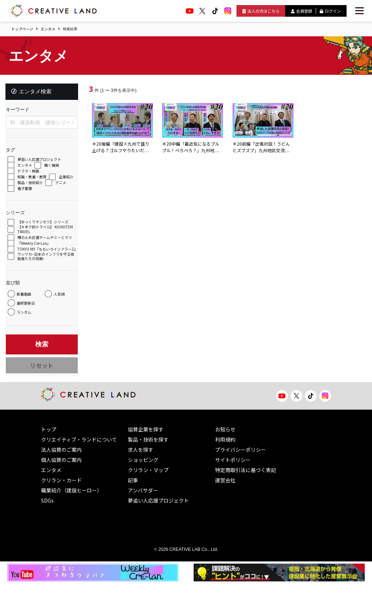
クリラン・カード (61, 497)
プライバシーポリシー (240, 467)
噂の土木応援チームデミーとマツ (46, 242)
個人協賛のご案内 (61, 477)
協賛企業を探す (145, 447)
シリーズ (18, 216)
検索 (42, 361)
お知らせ (225, 447)
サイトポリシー (233, 477)
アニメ (26, 192)
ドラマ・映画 (32, 174)
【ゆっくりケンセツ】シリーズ (46, 225)
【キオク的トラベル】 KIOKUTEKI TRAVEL (39, 232)
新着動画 (27, 305)
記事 (133, 497)
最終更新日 (29, 323)
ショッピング (143, 477)
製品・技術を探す (148, 457)
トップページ (22, 29)
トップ (48, 447)
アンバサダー (143, 508)
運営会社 (225, 497)
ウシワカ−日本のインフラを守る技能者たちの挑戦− (47, 267)
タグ (14, 153)
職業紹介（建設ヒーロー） (71, 508)
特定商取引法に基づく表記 (245, 487)
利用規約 (225, 457)
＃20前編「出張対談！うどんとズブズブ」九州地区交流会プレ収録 (263, 150)
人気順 (25, 314)
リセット (41, 379)
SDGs (47, 518)
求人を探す (140, 467)
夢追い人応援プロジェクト (42, 163)
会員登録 (301, 11)
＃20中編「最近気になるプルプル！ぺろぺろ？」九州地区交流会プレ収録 (192, 150)
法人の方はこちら (260, 11)
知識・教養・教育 (35, 180)
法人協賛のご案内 (61, 467)
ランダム (27, 332)
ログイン (330, 11)
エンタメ (48, 29)
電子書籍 (51, 192)
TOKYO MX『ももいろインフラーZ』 (46, 257)
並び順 (16, 293)
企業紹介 (28, 186)
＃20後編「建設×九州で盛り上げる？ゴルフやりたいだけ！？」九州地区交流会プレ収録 (122, 154)
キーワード (21, 112)
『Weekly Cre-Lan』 (37, 250)
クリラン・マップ (148, 487)
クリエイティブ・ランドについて (79, 457)
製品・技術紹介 (60, 186)
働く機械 (55, 168)
